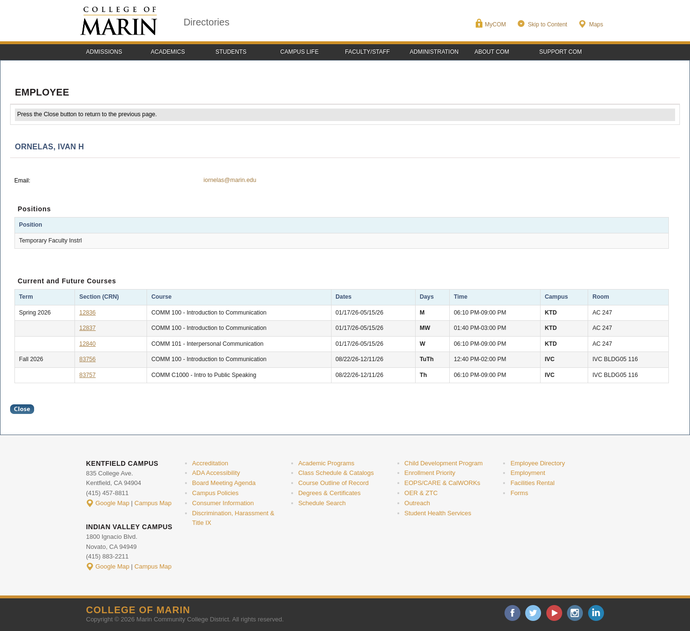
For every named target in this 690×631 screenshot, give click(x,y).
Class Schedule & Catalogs (336, 472)
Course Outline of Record (333, 482)
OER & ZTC (421, 493)
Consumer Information (223, 503)
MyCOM (495, 24)
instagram (575, 613)
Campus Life (299, 52)
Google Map (113, 503)
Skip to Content (547, 24)
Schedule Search (322, 503)
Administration (434, 52)
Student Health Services (438, 513)
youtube (554, 613)
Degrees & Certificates (329, 493)
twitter (533, 613)
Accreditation (210, 463)
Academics (168, 52)
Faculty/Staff (367, 52)
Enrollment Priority (430, 472)
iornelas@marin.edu (230, 180)
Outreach (417, 503)
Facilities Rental (532, 482)
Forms (519, 493)
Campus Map (153, 503)
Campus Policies (215, 493)
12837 (87, 328)
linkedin (596, 613)
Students (231, 52)
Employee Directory (537, 463)
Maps (596, 24)
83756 (87, 359)
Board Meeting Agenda (224, 482)
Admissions (104, 52)
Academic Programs (326, 463)
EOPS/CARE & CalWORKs (443, 482)
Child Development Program (444, 463)
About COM (492, 52)
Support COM (560, 52)
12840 (87, 343)
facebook (512, 613)
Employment (527, 472)
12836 (87, 312)
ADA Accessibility (216, 472)
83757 (87, 375)
